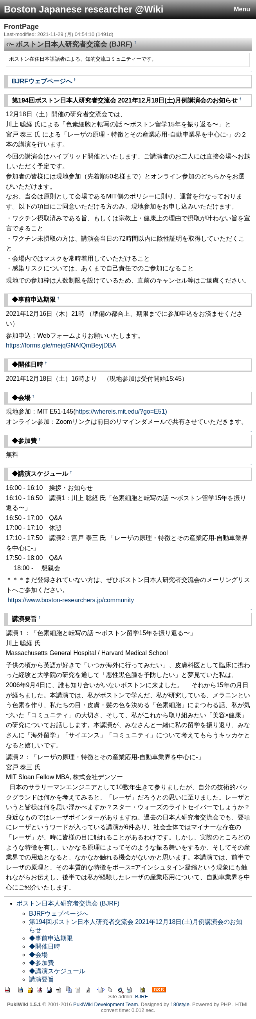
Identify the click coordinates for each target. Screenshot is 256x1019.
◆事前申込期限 (51, 938)
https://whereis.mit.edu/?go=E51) (121, 411)
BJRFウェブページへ (42, 81)
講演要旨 (41, 979)
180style (179, 1004)
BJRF (141, 996)
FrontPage (21, 27)
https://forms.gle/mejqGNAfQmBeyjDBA (61, 345)
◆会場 (38, 954)
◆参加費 (41, 963)
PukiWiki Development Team (105, 1004)
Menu (242, 9)
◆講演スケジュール (57, 971)
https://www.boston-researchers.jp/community (70, 600)
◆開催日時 (44, 946)
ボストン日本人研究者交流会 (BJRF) (67, 903)
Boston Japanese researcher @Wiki (83, 9)
